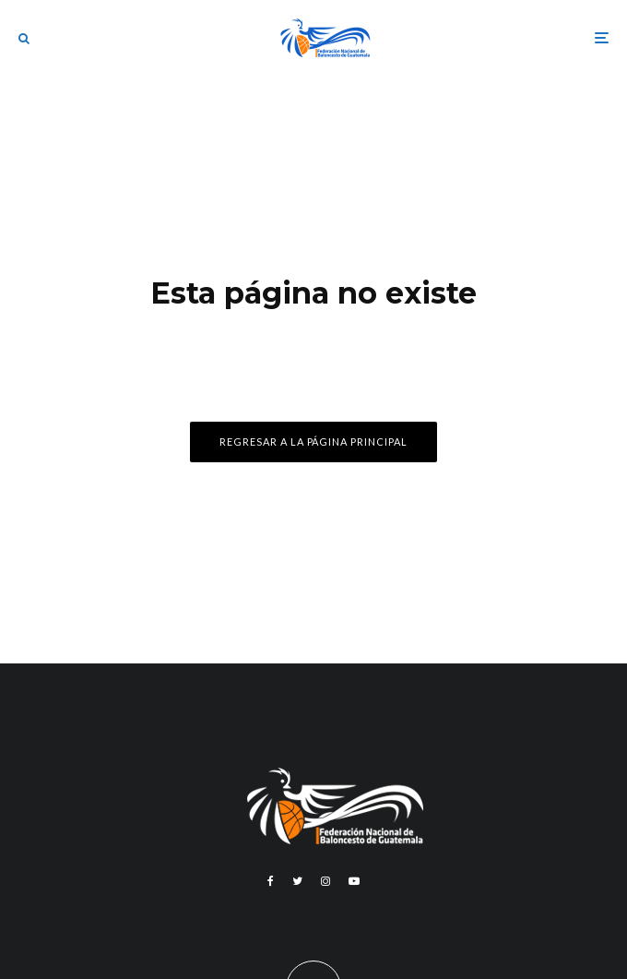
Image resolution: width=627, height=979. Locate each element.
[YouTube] (354, 881)
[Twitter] (297, 881)
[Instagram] (325, 881)
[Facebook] (270, 881)
